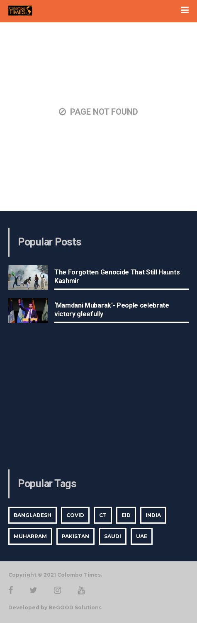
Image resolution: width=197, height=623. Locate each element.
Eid (126, 515)
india (153, 515)
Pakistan (75, 536)
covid (75, 515)
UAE (141, 536)
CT (103, 515)
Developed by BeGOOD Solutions (55, 607)
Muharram (30, 536)
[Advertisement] (98, 399)
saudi (112, 536)
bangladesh (32, 515)
